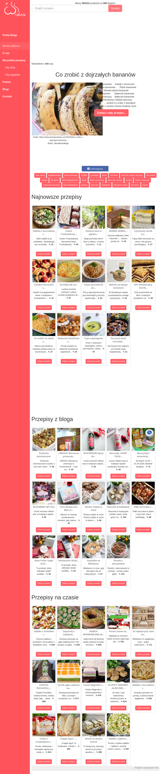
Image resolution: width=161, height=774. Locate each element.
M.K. (157, 767)
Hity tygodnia (11, 74)
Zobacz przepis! (44, 254)
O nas (6, 53)
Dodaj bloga (10, 35)
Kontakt (7, 96)
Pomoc (7, 82)
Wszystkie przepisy (14, 60)
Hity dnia (9, 67)
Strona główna (11, 46)
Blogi (6, 89)
